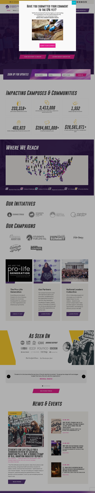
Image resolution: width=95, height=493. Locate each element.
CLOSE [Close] (73, 2)
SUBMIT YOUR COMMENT (47, 45)
